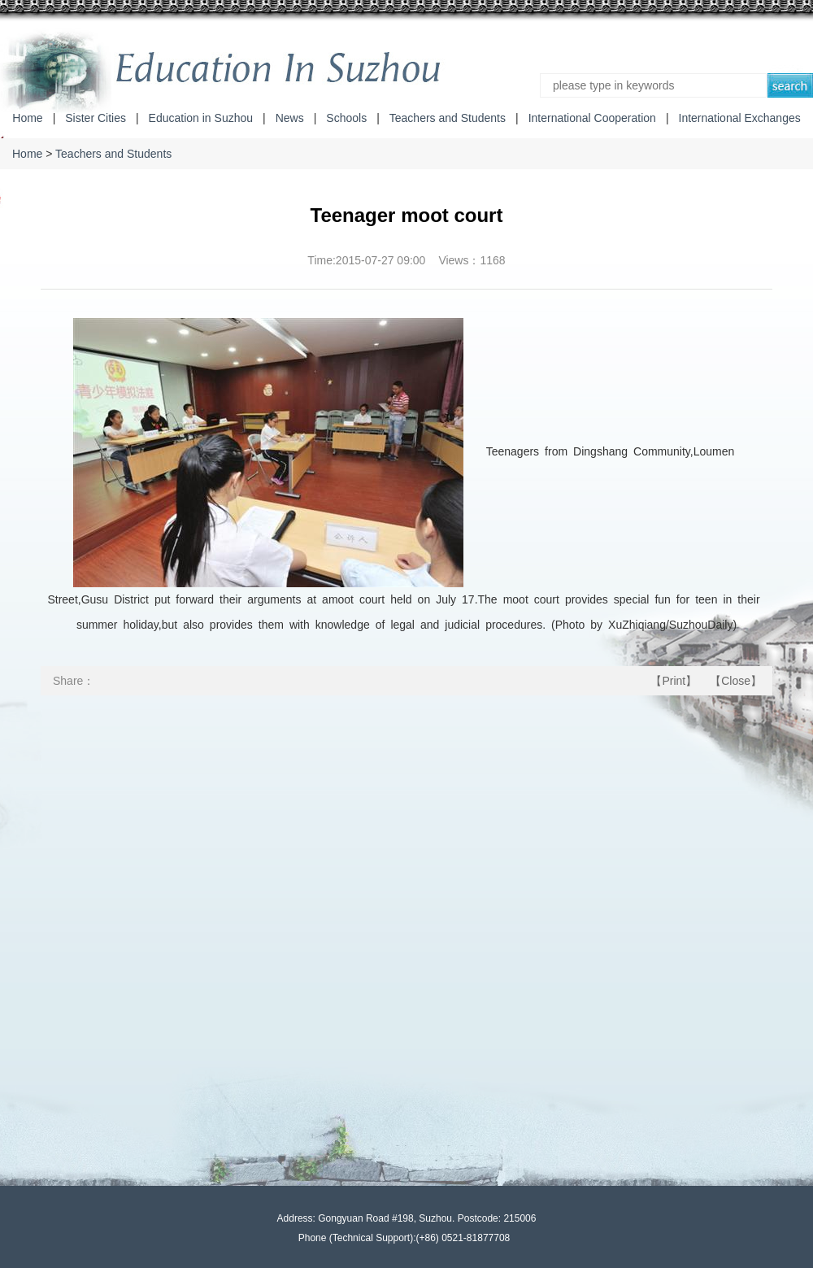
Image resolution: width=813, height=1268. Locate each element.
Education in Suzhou (201, 117)
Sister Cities (95, 117)
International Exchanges (740, 117)
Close (735, 680)
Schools (346, 117)
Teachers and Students (447, 117)
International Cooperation (592, 117)
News (290, 117)
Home (27, 117)
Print (673, 680)
